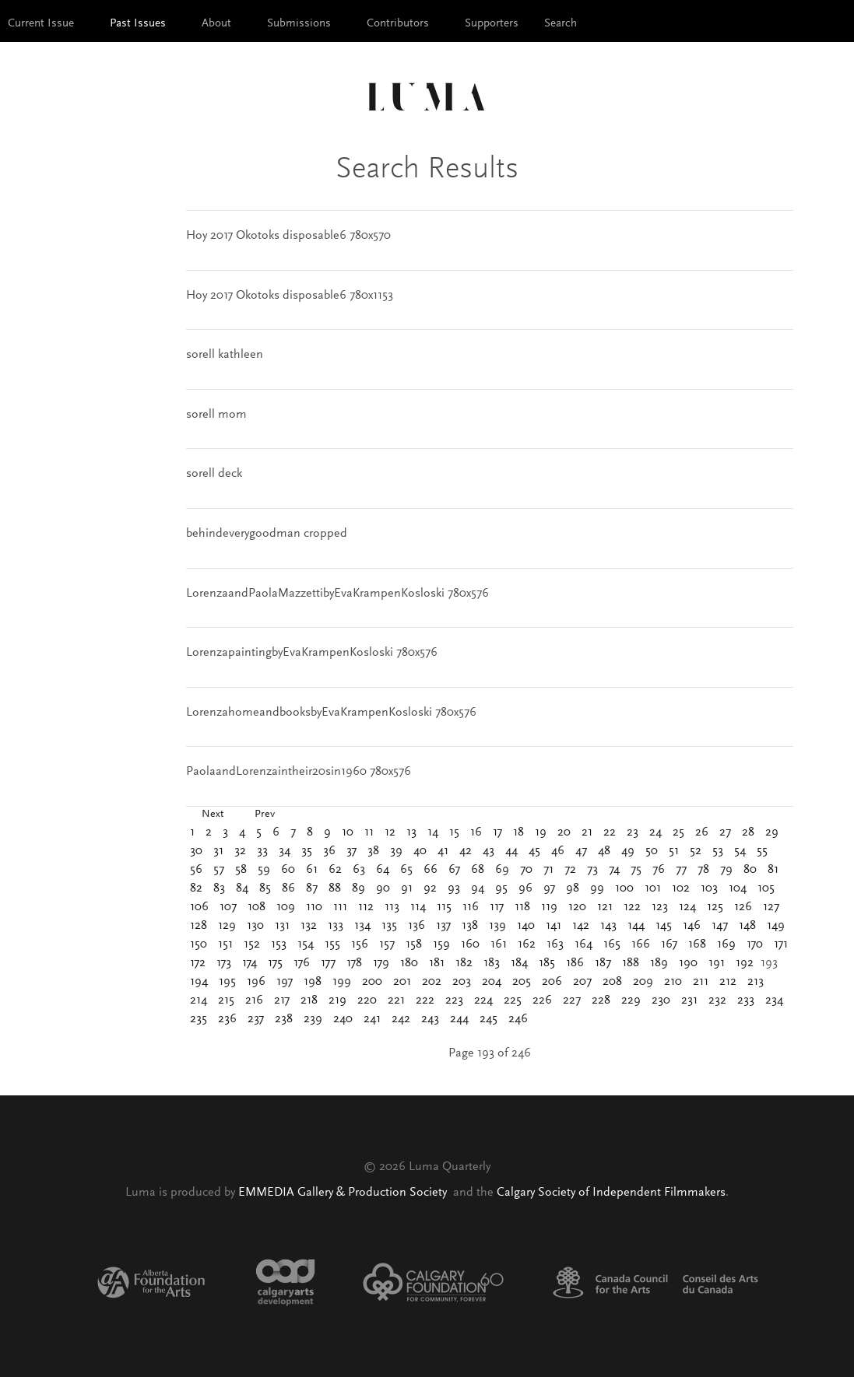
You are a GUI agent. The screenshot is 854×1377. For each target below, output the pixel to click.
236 (227, 1019)
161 (498, 944)
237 (256, 1019)
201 (402, 982)
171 (781, 944)
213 (755, 982)
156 (359, 944)
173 (223, 963)
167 (669, 944)
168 (697, 944)
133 (335, 926)
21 (587, 832)
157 (387, 944)
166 (640, 944)
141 (553, 926)
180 (409, 963)
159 (441, 944)
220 (367, 1000)
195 (227, 982)
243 (430, 1019)
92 (430, 888)
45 (534, 851)
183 (491, 963)
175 (275, 963)
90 (383, 888)
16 (476, 832)
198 (313, 982)
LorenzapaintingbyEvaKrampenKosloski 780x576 (312, 652)
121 (605, 907)
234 (774, 1000)
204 (491, 982)
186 (575, 963)
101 (653, 888)
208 (612, 982)
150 (198, 944)
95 (501, 888)
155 (332, 944)
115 (444, 907)
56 (196, 870)
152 (252, 944)
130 (255, 926)
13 (411, 832)
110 (314, 907)
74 (614, 870)
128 (198, 926)
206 (552, 982)
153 (278, 944)
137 (443, 926)
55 (762, 851)
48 (604, 851)
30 (196, 851)
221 (396, 1000)
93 (454, 888)
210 (673, 982)
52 (695, 851)
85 (265, 888)
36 (329, 851)
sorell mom (216, 414)
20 (564, 832)
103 (709, 888)
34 (284, 851)
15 (454, 832)
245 (488, 1019)
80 (750, 870)
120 (577, 907)
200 (372, 982)
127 (771, 907)
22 (609, 832)
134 (362, 926)
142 (580, 926)
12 (390, 832)
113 (392, 907)
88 (335, 888)
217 (282, 1000)
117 (497, 907)
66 (430, 870)
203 (461, 982)
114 (418, 907)
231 (689, 1000)
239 (313, 1019)
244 (459, 1019)
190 (688, 963)
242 (401, 1019)
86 (288, 888)
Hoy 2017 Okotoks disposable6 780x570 (288, 235)
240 (343, 1019)
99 (597, 888)
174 (249, 963)
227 (572, 1000)
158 (414, 944)
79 (726, 870)
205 (521, 982)
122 (632, 907)
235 (198, 1019)
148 (747, 926)
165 (611, 944)
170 (755, 944)
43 (488, 851)
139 (497, 926)
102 (681, 888)
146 (692, 926)
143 (608, 926)
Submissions (299, 24)
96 (525, 888)
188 (630, 963)
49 (627, 851)
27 (725, 832)
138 (470, 926)
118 (522, 907)
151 (225, 944)
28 (748, 832)
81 (773, 870)
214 (198, 1000)
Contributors (398, 24)
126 (743, 907)
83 (219, 888)
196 (256, 982)
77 (681, 870)
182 (464, 963)
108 (256, 907)
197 (284, 982)
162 (527, 944)
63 (359, 870)
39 (396, 851)
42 (465, 851)
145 (663, 926)
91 (407, 888)
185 (547, 963)
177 (328, 963)
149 (776, 926)
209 (643, 982)
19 (540, 832)
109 (285, 907)
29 (771, 832)
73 (592, 870)
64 (382, 870)
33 (262, 851)
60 (288, 870)
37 (351, 851)
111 (340, 907)
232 (717, 1000)
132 (308, 926)
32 (240, 851)
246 (518, 1019)
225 (513, 1000)
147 (720, 926)
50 (651, 851)
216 (254, 1000)
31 (218, 851)
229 (631, 1000)
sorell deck (214, 474)
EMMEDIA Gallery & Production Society (344, 1192)
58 (241, 870)
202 (431, 982)
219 (337, 1000)
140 (526, 926)
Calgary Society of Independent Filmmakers (611, 1192)
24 (655, 832)
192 (745, 963)
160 (470, 944)
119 (549, 907)
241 (372, 1019)
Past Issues (138, 24)
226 (542, 1000)
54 (740, 851)
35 (306, 851)
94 (477, 888)
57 (218, 870)
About (216, 24)
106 (199, 907)
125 (715, 907)
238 (284, 1019)
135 (389, 926)
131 (282, 926)
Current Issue (41, 24)
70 (526, 870)
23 (632, 832)
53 (717, 851)
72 (570, 870)
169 (726, 944)
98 (572, 888)
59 (264, 870)
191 (716, 963)
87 (312, 888)
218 (309, 1000)
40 (420, 851)
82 (196, 888)
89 (358, 888)
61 (312, 870)
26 (701, 832)
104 (738, 888)
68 (477, 870)
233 (745, 1000)
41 (443, 851)
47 (581, 851)
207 (582, 982)
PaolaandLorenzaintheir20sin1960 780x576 (298, 772)
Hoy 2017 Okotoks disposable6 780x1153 (289, 295)
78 (703, 870)
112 (366, 907)
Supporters (491, 24)
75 (636, 870)
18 (518, 832)
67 (454, 870)
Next (212, 814)
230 (661, 1000)
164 (583, 944)
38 (373, 851)
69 (502, 870)
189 (659, 963)
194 (199, 982)
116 (470, 907)
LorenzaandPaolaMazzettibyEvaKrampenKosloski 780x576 (337, 593)
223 (454, 1000)
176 (301, 963)
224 (483, 1000)
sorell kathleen (224, 355)
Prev (265, 814)
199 (341, 982)
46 (557, 851)
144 (636, 926)
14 (432, 832)
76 (658, 870)
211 (700, 982)
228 (601, 1000)
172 (198, 963)
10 (347, 832)
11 (369, 832)
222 (425, 1000)
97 (549, 888)
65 (406, 870)
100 (624, 888)
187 (603, 963)
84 (242, 888)
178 (354, 963)
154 (305, 944)
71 (548, 870)
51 (674, 851)
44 (511, 851)
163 (555, 944)
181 (437, 963)
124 (687, 907)
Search (560, 24)
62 (335, 870)
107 (228, 907)
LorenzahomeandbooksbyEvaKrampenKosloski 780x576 (331, 712)
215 (226, 1000)
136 (416, 926)
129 (227, 926)
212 (727, 982)
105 (766, 888)
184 (519, 963)
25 (678, 832)
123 (660, 907)
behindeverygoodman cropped (266, 533)
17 (497, 832)
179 (381, 963)
